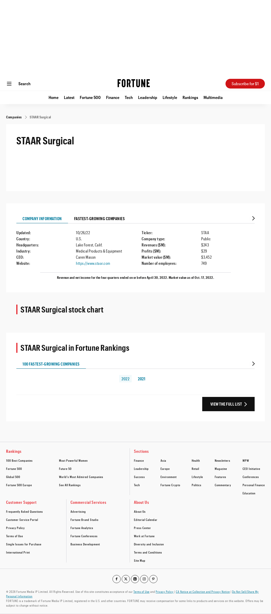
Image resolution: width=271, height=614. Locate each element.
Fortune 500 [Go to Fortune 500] (90, 97)
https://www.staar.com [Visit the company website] (93, 263)
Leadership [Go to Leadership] (147, 97)
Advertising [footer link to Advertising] (78, 511)
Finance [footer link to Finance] (139, 460)
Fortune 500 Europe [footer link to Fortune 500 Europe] (19, 485)
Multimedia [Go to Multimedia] (213, 97)
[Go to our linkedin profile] (135, 579)
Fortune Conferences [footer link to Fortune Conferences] (84, 536)
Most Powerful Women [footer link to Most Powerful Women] (73, 460)
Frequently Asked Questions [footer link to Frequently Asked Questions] (24, 511)
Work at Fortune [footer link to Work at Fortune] (144, 536)
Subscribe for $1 (245, 83)
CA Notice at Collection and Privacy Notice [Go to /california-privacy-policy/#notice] (203, 591)
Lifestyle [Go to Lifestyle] (170, 97)
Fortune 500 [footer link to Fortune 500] (14, 468)
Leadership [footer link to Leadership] (141, 468)
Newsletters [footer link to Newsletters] (222, 460)
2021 (141, 378)
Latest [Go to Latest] (69, 97)
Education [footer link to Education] (249, 493)
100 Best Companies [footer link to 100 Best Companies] (19, 460)
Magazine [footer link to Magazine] (221, 468)
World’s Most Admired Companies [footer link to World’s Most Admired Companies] (81, 477)
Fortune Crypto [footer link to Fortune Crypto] (170, 485)
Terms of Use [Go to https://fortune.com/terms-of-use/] (141, 591)
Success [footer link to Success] (139, 477)
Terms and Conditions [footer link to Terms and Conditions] (148, 552)
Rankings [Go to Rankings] (190, 97)
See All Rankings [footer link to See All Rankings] (70, 485)
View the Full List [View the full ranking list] (226, 404)
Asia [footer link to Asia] (163, 460)
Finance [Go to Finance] (112, 97)
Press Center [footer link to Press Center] (142, 528)
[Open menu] (9, 84)
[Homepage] (134, 83)
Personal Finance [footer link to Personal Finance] (254, 485)
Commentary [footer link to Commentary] (223, 485)
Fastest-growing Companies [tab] (99, 218)
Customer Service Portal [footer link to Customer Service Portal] (22, 519)
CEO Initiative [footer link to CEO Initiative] (251, 468)
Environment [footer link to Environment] (169, 477)
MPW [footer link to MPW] (246, 460)
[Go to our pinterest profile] (153, 579)
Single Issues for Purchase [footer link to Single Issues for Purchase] (23, 544)
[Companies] (14, 117)
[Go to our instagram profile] (144, 579)
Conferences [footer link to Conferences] (251, 477)
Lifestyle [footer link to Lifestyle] (197, 477)
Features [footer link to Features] (220, 477)
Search (24, 83)
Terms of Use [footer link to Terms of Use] (14, 536)
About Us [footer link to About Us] (140, 511)
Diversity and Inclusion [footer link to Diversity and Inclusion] (149, 544)
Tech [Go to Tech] (129, 97)
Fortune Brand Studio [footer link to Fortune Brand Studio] (84, 519)
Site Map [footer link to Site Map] (139, 560)
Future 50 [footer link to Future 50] (65, 468)
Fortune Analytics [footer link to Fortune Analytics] (82, 528)
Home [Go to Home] (54, 97)
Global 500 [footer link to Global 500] (13, 477)
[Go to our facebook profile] (116, 579)
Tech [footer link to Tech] (137, 485)
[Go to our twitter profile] (126, 579)
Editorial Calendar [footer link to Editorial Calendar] (145, 519)
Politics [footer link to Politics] (196, 485)
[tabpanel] (135, 252)
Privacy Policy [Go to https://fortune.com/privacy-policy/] (165, 591)
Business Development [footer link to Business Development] (85, 544)
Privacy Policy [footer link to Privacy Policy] (15, 528)
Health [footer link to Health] (196, 460)
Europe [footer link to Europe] (165, 468)
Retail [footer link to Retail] (195, 468)
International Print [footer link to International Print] (18, 552)
